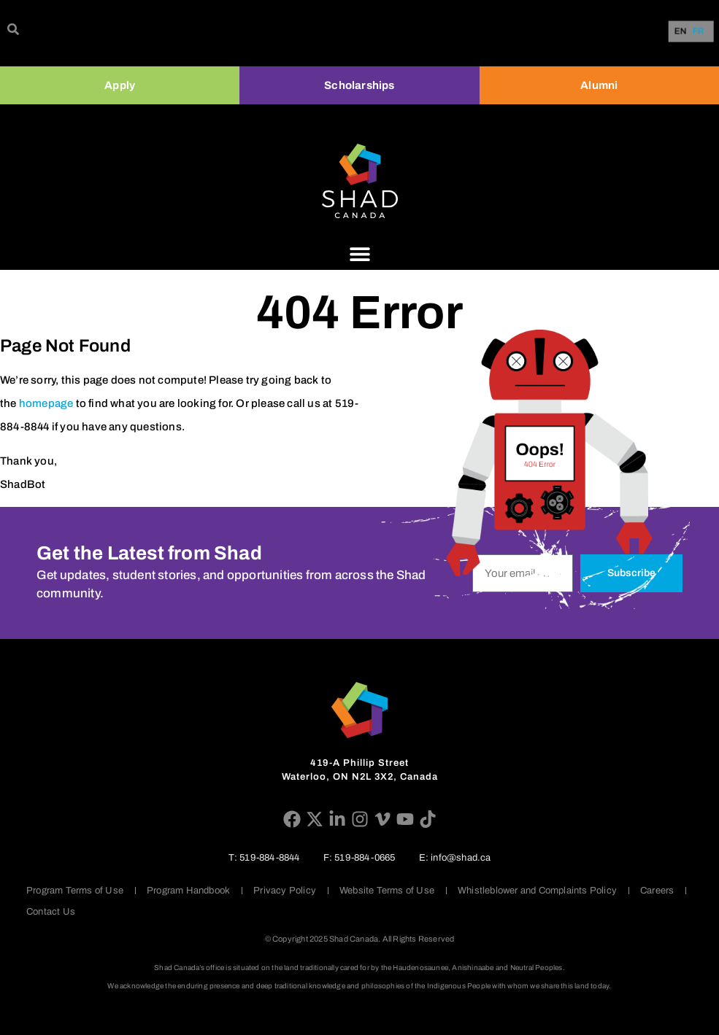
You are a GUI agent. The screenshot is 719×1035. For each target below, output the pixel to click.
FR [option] (698, 31)
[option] (698, 31)
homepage (46, 403)
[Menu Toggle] (360, 254)
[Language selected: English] (692, 31)
